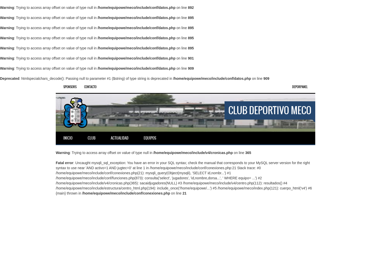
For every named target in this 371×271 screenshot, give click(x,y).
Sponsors (70, 87)
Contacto (90, 87)
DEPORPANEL (300, 87)
